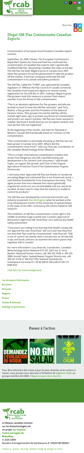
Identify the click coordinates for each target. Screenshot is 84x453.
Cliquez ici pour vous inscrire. (45, 376)
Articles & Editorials (11, 302)
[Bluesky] (79, 2)
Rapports (6, 293)
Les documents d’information (15, 280)
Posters (5, 297)
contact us (7, 449)
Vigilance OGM (63, 373)
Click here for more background (24, 270)
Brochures (7, 284)
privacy (16, 449)
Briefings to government (13, 306)
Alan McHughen (37, 200)
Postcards (6, 289)
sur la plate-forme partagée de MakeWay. (14, 433)
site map (24, 449)
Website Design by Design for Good (46, 449)
